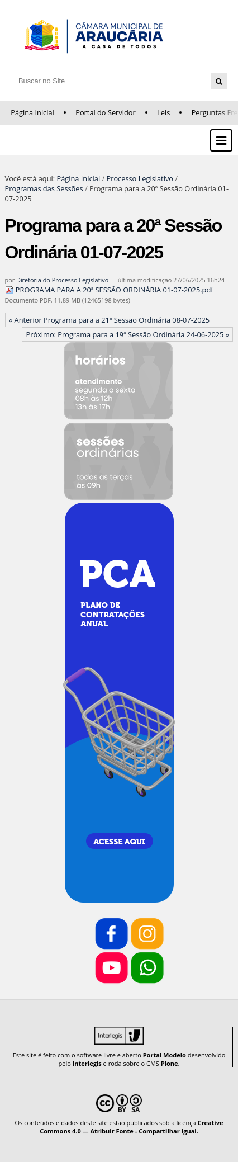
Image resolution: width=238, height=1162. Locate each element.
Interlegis (87, 1063)
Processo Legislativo (139, 178)
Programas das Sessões (44, 188)
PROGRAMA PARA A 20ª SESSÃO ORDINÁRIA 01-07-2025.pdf (110, 290)
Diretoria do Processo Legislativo (62, 280)
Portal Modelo (164, 1055)
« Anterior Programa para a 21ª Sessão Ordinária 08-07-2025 (109, 320)
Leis (163, 112)
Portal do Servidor (105, 112)
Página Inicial (32, 112)
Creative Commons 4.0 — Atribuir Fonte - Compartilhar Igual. (131, 1126)
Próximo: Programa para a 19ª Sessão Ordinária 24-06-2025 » (128, 334)
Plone (169, 1063)
